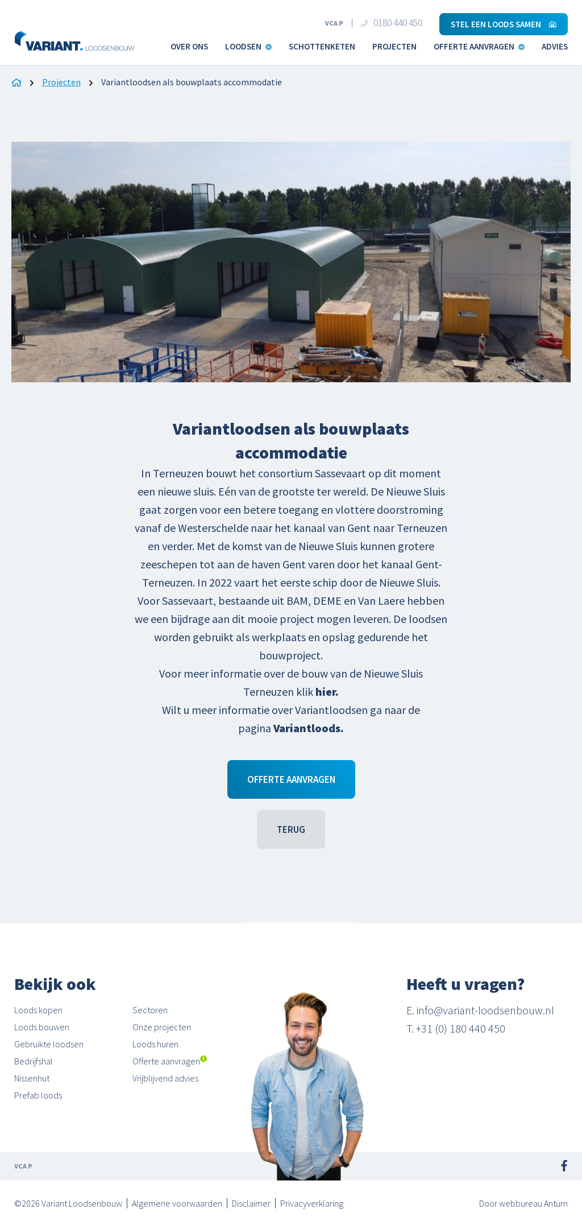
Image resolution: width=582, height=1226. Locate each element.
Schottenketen (322, 46)
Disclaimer (251, 1203)
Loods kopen (38, 1010)
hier (325, 691)
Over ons (189, 46)
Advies (555, 46)
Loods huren (155, 1044)
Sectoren (150, 1010)
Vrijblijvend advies (165, 1078)
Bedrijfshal (33, 1061)
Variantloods (306, 728)
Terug (291, 829)
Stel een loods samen (503, 24)
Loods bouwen (41, 1027)
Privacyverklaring (311, 1203)
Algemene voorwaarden (177, 1203)
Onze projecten (161, 1027)
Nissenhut (31, 1078)
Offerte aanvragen (479, 46)
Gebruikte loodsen (49, 1044)
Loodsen (248, 46)
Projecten (394, 46)
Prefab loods (38, 1095)
